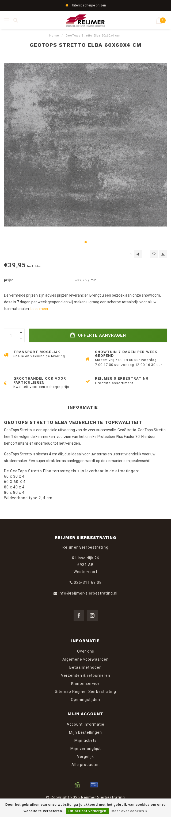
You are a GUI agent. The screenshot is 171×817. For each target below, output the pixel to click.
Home (54, 35)
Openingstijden (85, 699)
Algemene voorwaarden (85, 659)
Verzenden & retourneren (85, 675)
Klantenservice (85, 683)
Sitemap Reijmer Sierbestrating (85, 691)
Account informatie (85, 724)
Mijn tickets (85, 740)
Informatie (83, 407)
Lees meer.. (40, 309)
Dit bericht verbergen (88, 811)
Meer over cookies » (129, 811)
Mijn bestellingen (85, 732)
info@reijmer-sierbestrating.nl (88, 593)
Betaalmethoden (85, 667)
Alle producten (85, 764)
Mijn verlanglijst (85, 748)
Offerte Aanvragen (98, 335)
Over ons (85, 651)
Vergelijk (85, 756)
